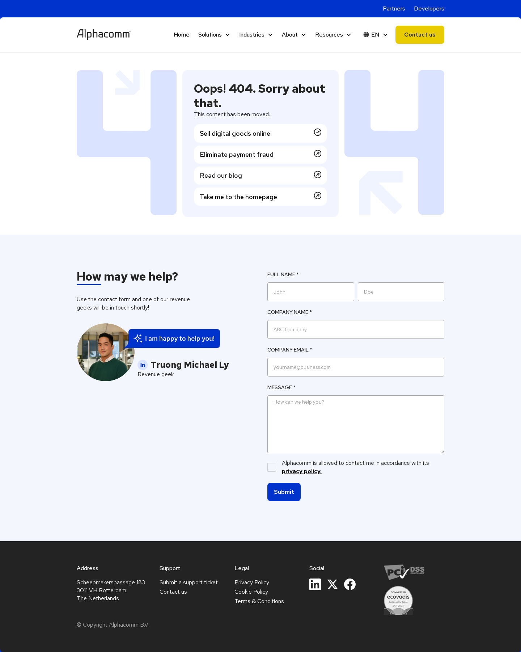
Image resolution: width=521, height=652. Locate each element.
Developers (429, 8)
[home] (104, 34)
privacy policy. (302, 471)
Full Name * (283, 274)
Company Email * (289, 349)
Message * (281, 387)
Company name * (289, 312)
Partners (394, 8)
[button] (214, 34)
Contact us (420, 34)
